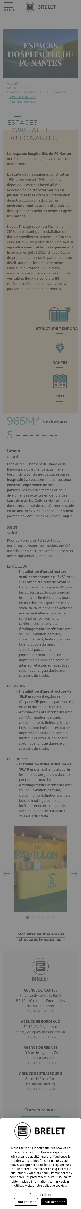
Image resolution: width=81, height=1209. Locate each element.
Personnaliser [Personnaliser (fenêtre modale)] (40, 1194)
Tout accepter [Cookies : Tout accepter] (54, 1201)
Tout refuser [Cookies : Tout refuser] (26, 1201)
